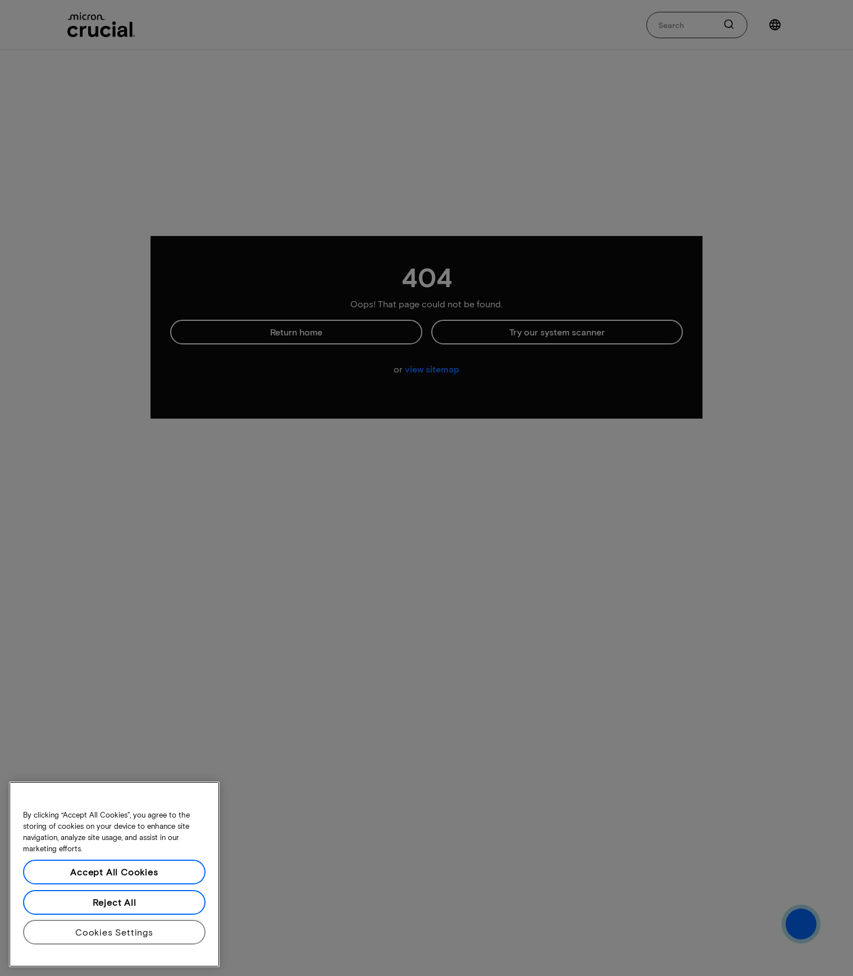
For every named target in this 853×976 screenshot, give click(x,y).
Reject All (114, 902)
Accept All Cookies (114, 871)
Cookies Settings (114, 932)
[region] (114, 874)
